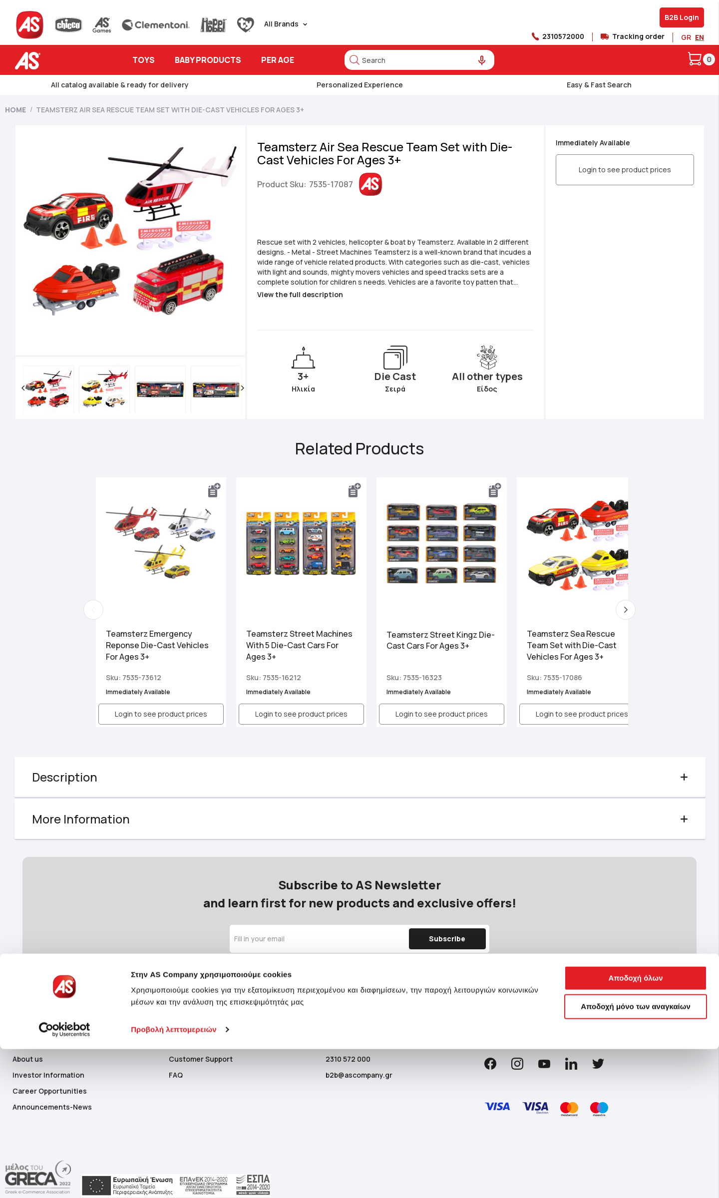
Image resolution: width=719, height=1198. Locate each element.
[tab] (360, 777)
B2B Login (682, 17)
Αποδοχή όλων (635, 1127)
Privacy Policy (474, 971)
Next (625, 610)
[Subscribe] (446, 937)
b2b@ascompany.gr (359, 1074)
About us (27, 1058)
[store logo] (58, 60)
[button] (23, 388)
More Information (81, 818)
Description (65, 777)
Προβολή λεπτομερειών (174, 1178)
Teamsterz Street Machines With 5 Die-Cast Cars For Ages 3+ (289, 642)
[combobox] (419, 60)
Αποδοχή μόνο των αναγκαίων (636, 1155)
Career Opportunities (49, 1090)
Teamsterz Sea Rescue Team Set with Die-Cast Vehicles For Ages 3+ (554, 642)
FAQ (176, 1074)
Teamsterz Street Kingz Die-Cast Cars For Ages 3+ (424, 637)
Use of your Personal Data (391, 981)
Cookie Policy (239, 981)
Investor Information (48, 1074)
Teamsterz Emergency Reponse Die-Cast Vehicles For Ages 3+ (157, 642)
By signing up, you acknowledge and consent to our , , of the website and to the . (357, 976)
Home (15, 109)
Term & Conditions (418, 971)
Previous (94, 610)
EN (699, 37)
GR (686, 37)
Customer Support (201, 1058)
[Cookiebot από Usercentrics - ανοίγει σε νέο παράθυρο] (64, 1178)
